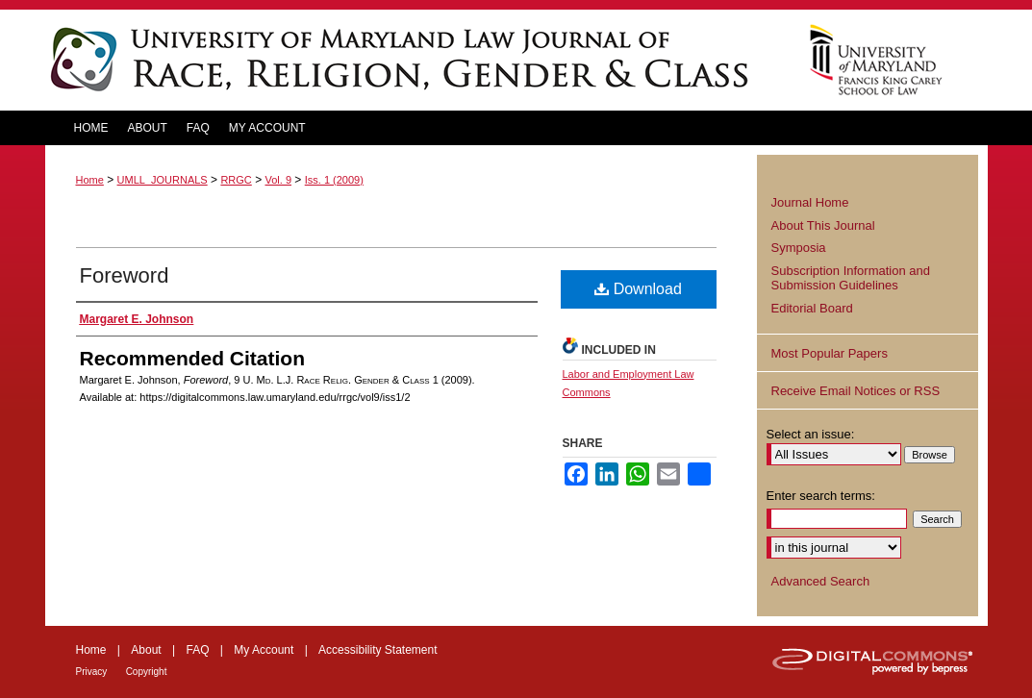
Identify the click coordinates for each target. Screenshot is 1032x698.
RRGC (235, 180)
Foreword (124, 275)
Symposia (798, 247)
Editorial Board (812, 308)
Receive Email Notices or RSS (856, 391)
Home (90, 180)
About (146, 650)
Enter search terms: (821, 495)
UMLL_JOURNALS (162, 180)
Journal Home (810, 202)
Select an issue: (811, 434)
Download (638, 289)
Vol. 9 (277, 180)
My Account (263, 650)
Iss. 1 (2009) (334, 180)
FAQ (197, 650)
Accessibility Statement (377, 650)
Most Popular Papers (829, 353)
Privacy (92, 671)
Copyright (146, 671)
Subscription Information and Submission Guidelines (850, 278)
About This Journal (823, 225)
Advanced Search (820, 581)
